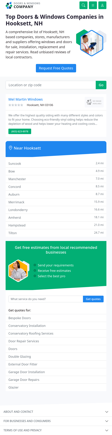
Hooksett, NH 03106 (40, 105)
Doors (12, 349)
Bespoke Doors (19, 318)
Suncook (56, 163)
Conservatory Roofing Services (30, 333)
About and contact (18, 412)
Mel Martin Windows (25, 99)
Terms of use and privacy (23, 430)
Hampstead (56, 225)
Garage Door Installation (26, 372)
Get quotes (93, 299)
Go (101, 85)
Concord (56, 186)
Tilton (56, 233)
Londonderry (56, 210)
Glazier (13, 387)
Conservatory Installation (27, 326)
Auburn (56, 194)
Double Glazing (19, 356)
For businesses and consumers (27, 421)
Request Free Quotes (56, 68)
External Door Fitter (22, 364)
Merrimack (56, 202)
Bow (56, 171)
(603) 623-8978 (19, 131)
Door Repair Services (23, 341)
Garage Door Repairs (23, 380)
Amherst (56, 217)
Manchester (56, 179)
